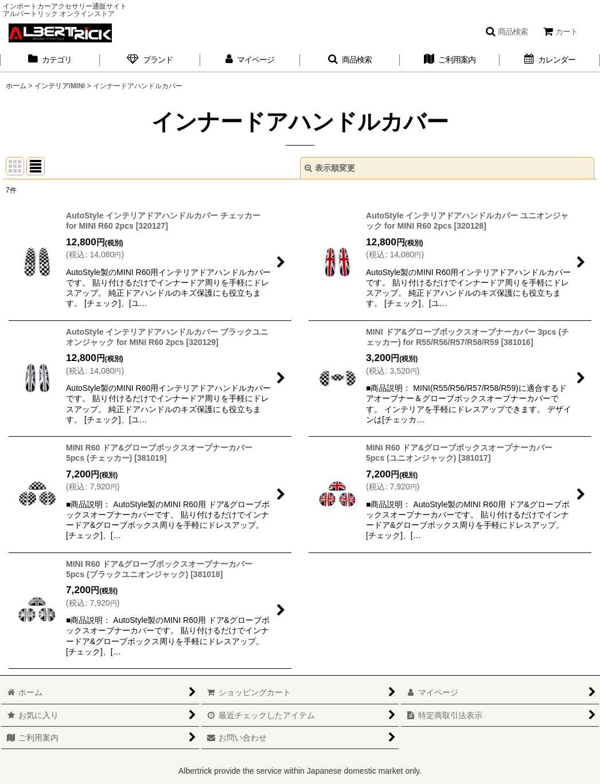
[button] (506, 31)
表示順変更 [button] (330, 168)
